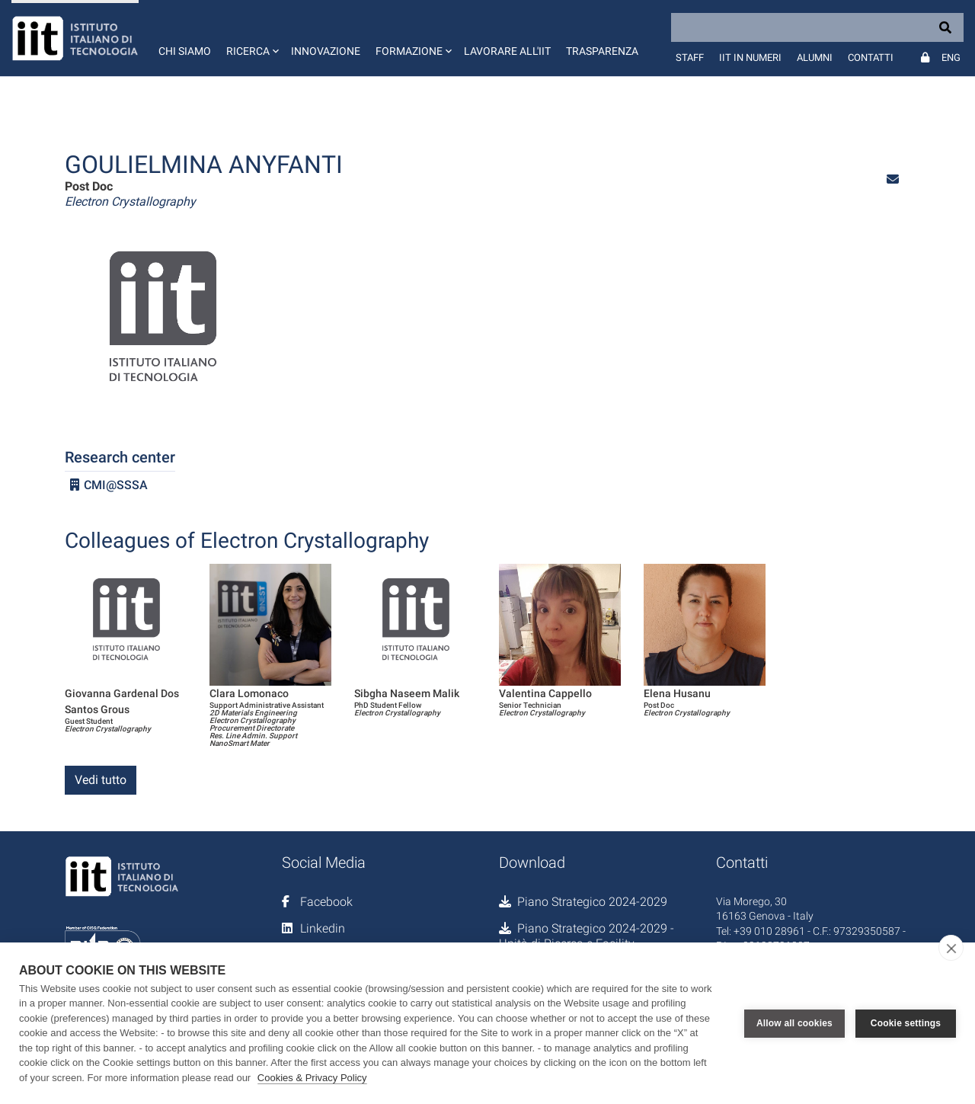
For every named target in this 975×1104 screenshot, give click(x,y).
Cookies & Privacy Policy (312, 1077)
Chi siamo (184, 51)
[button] (251, 38)
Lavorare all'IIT (507, 51)
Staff (690, 57)
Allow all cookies (794, 1023)
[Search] (817, 27)
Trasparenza (602, 51)
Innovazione (325, 51)
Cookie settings (906, 1023)
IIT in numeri (750, 57)
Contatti (870, 57)
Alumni (815, 57)
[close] (951, 948)
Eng (951, 57)
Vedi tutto (100, 780)
